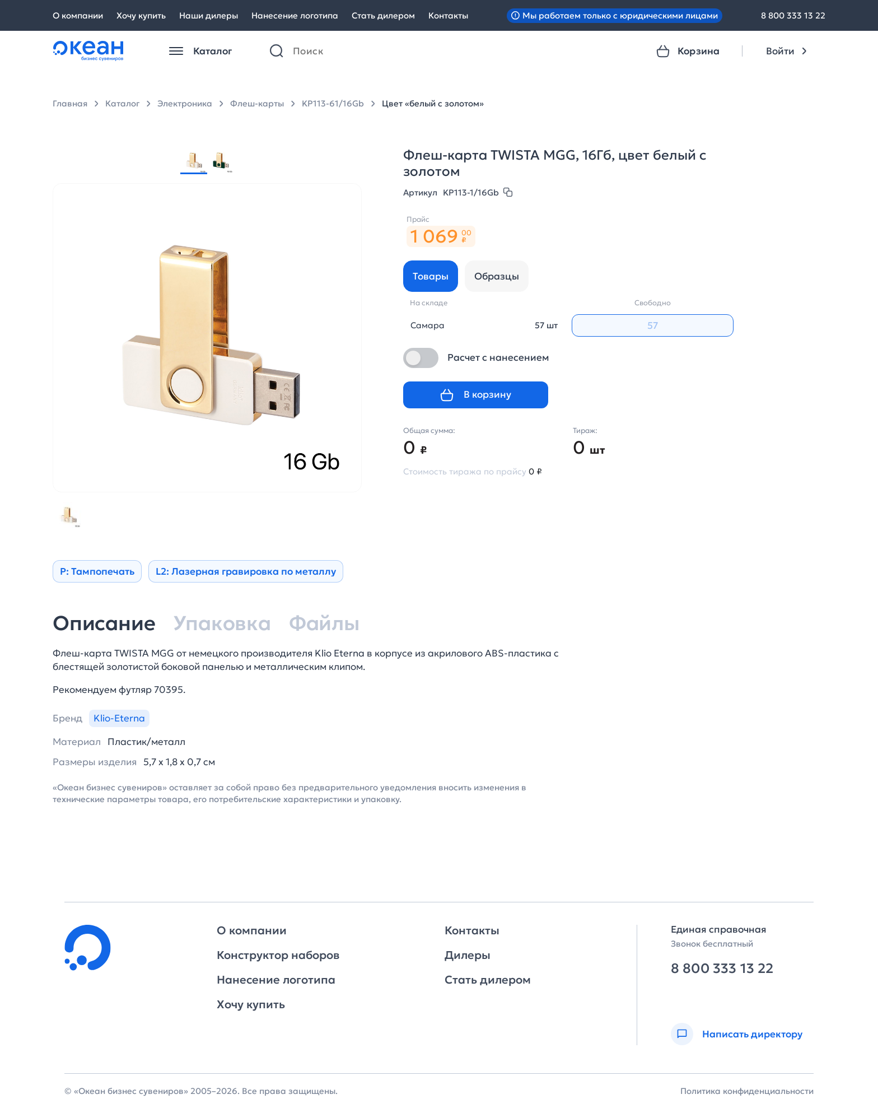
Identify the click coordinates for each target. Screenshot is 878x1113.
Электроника (184, 103)
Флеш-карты (257, 103)
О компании (78, 15)
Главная (70, 103)
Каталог (122, 103)
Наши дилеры (208, 15)
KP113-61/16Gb (333, 103)
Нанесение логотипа (294, 15)
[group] (193, 160)
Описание (104, 623)
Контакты (448, 15)
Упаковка (221, 623)
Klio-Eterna (119, 718)
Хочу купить (141, 15)
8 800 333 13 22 (793, 15)
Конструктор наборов (278, 955)
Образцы (496, 276)
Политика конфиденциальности (747, 1091)
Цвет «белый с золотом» (433, 103)
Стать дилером (383, 15)
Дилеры (468, 955)
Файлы (324, 623)
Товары (431, 276)
